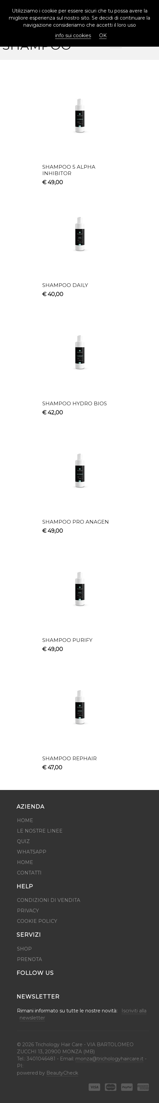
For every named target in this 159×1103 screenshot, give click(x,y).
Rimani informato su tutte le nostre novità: (81, 1014)
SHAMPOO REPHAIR (69, 758)
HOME (25, 862)
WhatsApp (31, 852)
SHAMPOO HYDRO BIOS (74, 403)
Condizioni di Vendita (48, 900)
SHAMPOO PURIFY (67, 640)
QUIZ (23, 841)
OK (103, 35)
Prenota (29, 959)
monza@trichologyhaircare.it (109, 1059)
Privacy (28, 911)
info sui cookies (73, 35)
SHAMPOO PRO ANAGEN (75, 522)
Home (25, 820)
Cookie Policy (37, 921)
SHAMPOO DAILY (65, 285)
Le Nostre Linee (40, 831)
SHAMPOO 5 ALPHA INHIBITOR (68, 170)
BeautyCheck (62, 1073)
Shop (24, 949)
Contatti (29, 873)
